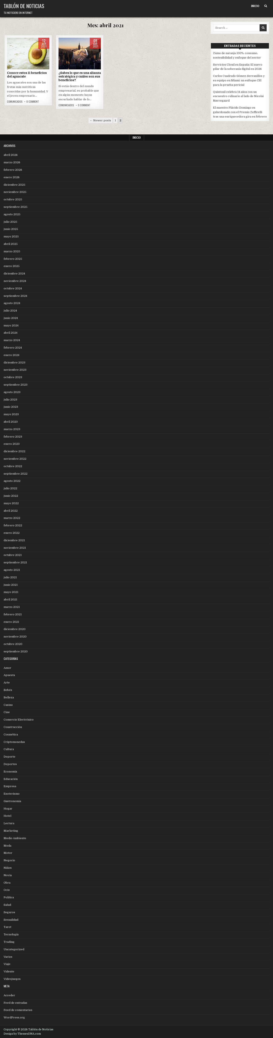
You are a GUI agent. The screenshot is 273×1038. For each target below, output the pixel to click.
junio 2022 (11, 495)
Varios (8, 956)
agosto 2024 (12, 303)
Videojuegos (12, 979)
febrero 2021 (13, 614)
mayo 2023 (11, 414)
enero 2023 (12, 443)
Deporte (9, 756)
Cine (7, 712)
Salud (7, 904)
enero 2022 (12, 532)
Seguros (9, 912)
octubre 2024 (13, 288)
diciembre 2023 (14, 362)
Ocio (7, 890)
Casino (8, 704)
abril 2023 (11, 421)
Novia (8, 875)
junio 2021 (11, 584)
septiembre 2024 (15, 295)
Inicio (255, 6)
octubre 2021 (13, 555)
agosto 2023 (12, 392)
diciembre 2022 (14, 451)
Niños (8, 867)
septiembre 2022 (15, 473)
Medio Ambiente (15, 838)
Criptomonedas (14, 742)
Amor (7, 667)
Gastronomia (12, 801)
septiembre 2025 (15, 206)
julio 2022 (10, 488)
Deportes (10, 764)
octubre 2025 (13, 199)
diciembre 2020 (15, 629)
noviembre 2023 (15, 369)
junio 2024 (11, 318)
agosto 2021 (12, 569)
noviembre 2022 (15, 458)
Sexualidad (11, 919)
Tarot (7, 927)
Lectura (9, 823)
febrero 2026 (13, 169)
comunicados (15, 101)
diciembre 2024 (14, 273)
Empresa (10, 786)
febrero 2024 (13, 347)
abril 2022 (11, 510)
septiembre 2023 (15, 384)
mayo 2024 (11, 325)
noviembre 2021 (15, 547)
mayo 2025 (11, 236)
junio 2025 (11, 229)
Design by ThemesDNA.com (22, 1033)
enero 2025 (12, 266)
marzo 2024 (12, 340)
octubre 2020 (13, 644)
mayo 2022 (11, 503)
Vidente (9, 971)
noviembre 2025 (15, 192)
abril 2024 (10, 332)
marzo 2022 (12, 518)
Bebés (8, 690)
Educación (11, 779)
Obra (7, 882)
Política (9, 897)
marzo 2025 (12, 251)
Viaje (7, 964)
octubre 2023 (13, 377)
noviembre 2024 (15, 281)
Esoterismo (12, 793)
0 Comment (32, 101)
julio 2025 (10, 221)
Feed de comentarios (18, 1010)
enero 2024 (11, 355)
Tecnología (11, 934)
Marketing (11, 830)
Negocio (9, 860)
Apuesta (9, 675)
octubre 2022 (13, 466)
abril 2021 (10, 599)
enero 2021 (11, 621)
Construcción (13, 727)
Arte (7, 682)
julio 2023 (10, 399)
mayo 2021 (11, 592)
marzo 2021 (12, 607)
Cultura (9, 749)
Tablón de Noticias (24, 6)
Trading (9, 941)
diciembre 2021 (14, 540)
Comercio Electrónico (19, 719)
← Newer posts (100, 120)
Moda (7, 845)
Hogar (8, 808)
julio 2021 (10, 577)
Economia (10, 771)
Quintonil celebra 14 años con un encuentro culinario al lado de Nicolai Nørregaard (238, 96)
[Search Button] (266, 6)
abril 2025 (11, 244)
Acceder (9, 995)
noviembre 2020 (15, 636)
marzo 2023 (12, 429)
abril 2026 (11, 154)
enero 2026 (12, 177)
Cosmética (11, 734)
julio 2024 (10, 310)
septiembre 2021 (15, 562)
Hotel (7, 815)
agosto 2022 (12, 480)
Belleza (9, 697)
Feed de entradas (15, 1002)
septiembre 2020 (16, 651)
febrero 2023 (13, 436)
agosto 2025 (12, 214)
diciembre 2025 (14, 184)
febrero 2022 (13, 525)
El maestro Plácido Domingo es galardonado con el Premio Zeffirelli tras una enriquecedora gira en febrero (240, 112)
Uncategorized (14, 949)
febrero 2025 (13, 258)
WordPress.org (14, 1017)
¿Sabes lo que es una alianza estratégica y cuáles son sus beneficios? (80, 76)
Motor (8, 852)
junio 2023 (11, 406)
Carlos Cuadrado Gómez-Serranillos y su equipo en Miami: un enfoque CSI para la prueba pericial (239, 80)
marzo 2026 (12, 162)
